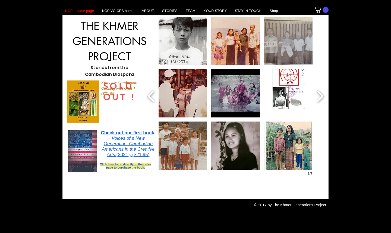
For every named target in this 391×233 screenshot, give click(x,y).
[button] (321, 10)
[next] (320, 95)
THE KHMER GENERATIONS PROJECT (109, 41)
